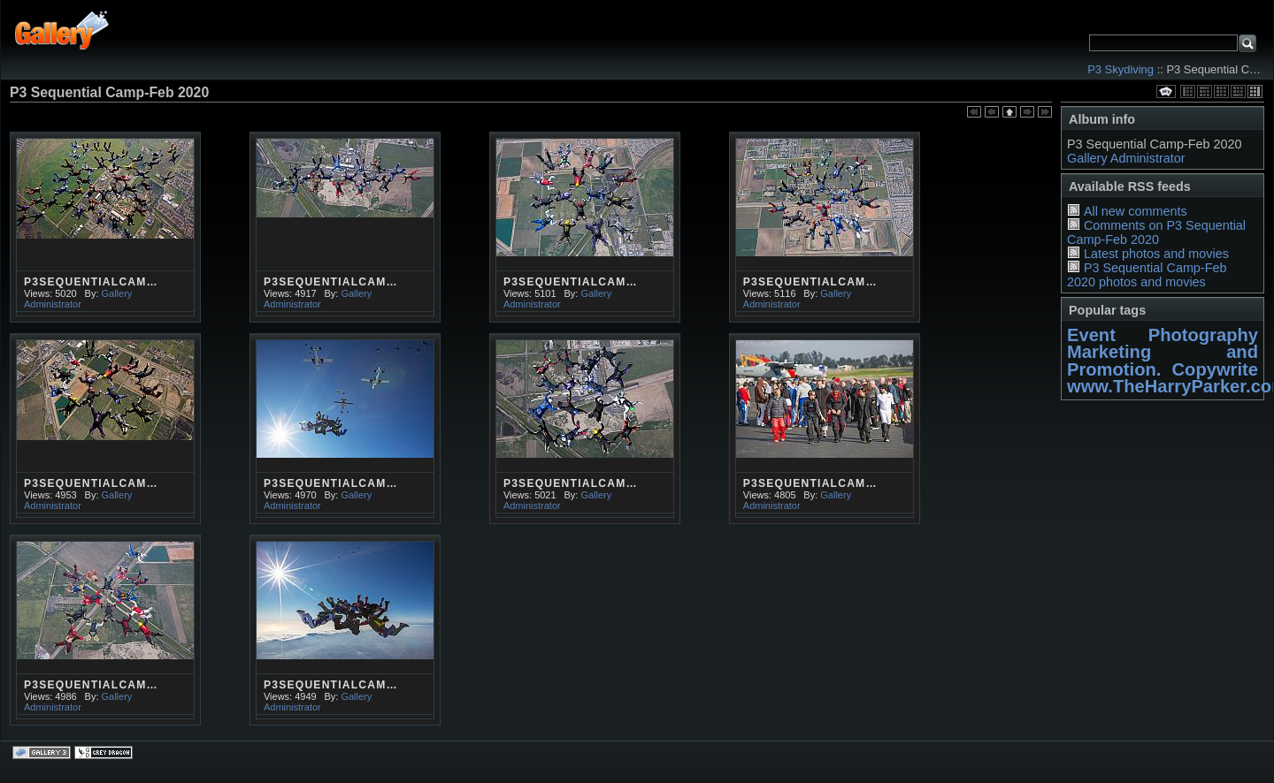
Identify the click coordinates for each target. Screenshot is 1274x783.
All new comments (1135, 211)
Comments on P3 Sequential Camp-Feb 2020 (1156, 232)
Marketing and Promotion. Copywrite (1162, 360)
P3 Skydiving (1120, 69)
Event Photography (1162, 335)
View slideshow (1166, 91)
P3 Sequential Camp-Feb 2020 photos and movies (1146, 275)
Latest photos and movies (1156, 254)
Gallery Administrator (1126, 158)
